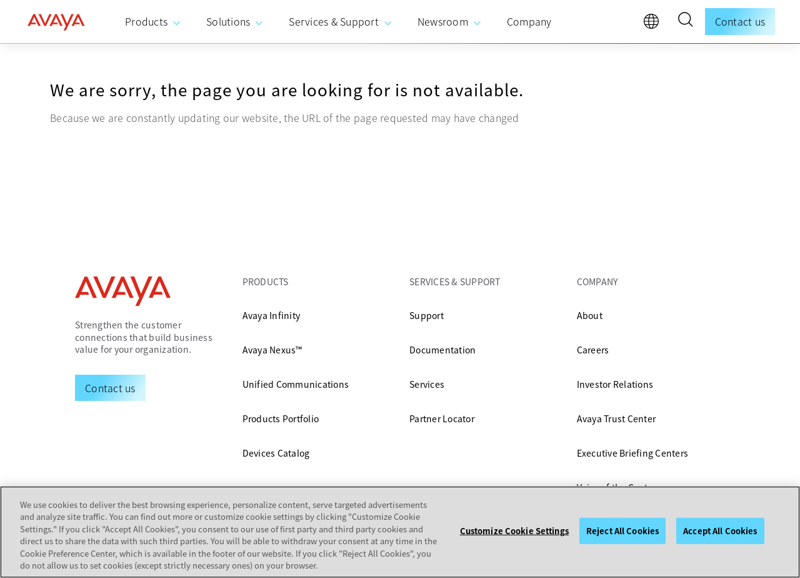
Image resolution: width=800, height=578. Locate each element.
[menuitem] (153, 22)
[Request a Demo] (110, 388)
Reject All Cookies (622, 531)
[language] (654, 24)
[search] (685, 21)
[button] (685, 21)
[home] (56, 22)
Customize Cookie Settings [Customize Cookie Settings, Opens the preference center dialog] (514, 531)
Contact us (740, 21)
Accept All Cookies (720, 531)
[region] (400, 532)
